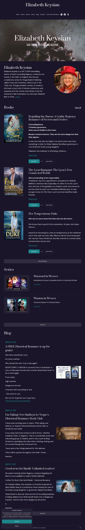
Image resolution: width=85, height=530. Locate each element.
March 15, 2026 (10, 464)
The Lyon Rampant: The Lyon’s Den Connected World (50, 171)
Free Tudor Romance (52, 14)
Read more (33, 155)
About (23, 14)
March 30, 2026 (10, 342)
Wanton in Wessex (45, 298)
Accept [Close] (17, 521)
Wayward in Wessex (46, 276)
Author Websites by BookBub (38, 528)
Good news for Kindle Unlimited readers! (30, 468)
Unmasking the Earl (55, 280)
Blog (37, 14)
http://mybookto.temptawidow (17, 401)
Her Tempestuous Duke (43, 213)
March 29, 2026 (10, 410)
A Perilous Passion (54, 302)
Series (33, 14)
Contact (42, 14)
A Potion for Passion (40, 302)
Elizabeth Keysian (42, 5)
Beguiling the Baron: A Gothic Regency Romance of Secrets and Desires (52, 118)
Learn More (49, 161)
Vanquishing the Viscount (41, 280)
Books (28, 14)
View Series (37, 284)
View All (78, 107)
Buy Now (34, 161)
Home (18, 14)
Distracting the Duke (70, 280)
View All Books (42, 261)
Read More (8, 456)
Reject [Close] (17, 526)
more (18, 97)
